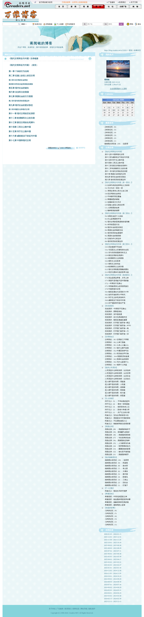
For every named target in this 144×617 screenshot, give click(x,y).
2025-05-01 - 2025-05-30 (112, 557)
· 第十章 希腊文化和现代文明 (115, 174)
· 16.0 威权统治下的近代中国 (114, 300)
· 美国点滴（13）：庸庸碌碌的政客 (117, 449)
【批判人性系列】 (111, 368)
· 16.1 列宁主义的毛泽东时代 (114, 297)
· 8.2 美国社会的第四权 (112, 236)
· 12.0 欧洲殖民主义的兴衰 (114, 267)
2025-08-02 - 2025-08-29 (112, 548)
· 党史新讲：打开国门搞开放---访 (116, 334)
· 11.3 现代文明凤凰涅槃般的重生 (116, 269)
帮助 (131, 24)
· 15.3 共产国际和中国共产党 (114, 303)
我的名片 (109, 55)
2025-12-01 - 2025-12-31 (112, 537)
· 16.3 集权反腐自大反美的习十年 (116, 292)
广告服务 (111, 2)
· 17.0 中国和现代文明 (112, 289)
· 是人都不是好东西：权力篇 (114, 393)
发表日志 (38, 24)
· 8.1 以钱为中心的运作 (112, 239)
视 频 (86, 7)
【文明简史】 (109, 337)
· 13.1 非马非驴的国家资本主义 (115, 253)
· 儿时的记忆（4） (110, 132)
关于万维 (134, 2)
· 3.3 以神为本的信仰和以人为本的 (117, 185)
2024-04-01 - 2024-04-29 (112, 593)
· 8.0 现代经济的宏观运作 (113, 241)
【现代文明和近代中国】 (113, 152)
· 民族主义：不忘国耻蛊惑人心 (115, 421)
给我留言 (71, 24)
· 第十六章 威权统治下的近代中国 (116, 157)
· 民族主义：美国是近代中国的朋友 (117, 418)
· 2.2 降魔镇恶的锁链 (111, 199)
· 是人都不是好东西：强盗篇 (114, 382)
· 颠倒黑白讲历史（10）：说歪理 (116, 144)
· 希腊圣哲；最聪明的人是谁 (114, 505)
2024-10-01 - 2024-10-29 (112, 576)
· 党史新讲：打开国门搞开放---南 (116, 328)
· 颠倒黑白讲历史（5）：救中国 (116, 474)
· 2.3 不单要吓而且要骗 (112, 196)
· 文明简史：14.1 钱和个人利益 (115, 365)
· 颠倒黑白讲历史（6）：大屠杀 (116, 471)
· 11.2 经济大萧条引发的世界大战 (116, 272)
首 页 (61, 7)
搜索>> (24, 24)
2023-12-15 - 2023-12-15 (112, 601)
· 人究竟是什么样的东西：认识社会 (117, 376)
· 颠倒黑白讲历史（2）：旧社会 (116, 483)
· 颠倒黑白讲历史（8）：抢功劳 (116, 466)
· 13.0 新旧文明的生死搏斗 (114, 255)
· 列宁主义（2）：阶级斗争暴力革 (117, 410)
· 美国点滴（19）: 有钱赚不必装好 (117, 432)
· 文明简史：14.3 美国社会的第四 (116, 359)
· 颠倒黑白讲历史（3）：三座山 (116, 480)
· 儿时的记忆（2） (110, 138)
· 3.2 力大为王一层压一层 (113, 188)
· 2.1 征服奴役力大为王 (112, 202)
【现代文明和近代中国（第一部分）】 (118, 182)
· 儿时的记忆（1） (110, 141)
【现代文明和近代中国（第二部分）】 (118, 213)
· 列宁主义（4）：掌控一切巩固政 (117, 404)
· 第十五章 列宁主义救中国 (114, 160)
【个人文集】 (109, 488)
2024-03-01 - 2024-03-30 (112, 596)
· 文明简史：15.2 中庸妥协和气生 (116, 351)
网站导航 (84, 609)
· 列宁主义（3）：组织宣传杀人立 (117, 407)
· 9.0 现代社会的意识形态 (113, 227)
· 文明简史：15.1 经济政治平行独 (116, 353)
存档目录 (109, 530)
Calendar (109, 94)
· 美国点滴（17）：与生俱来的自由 (117, 438)
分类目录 (109, 148)
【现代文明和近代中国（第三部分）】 (118, 244)
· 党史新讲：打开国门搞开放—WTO (117, 325)
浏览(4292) (52, 148)
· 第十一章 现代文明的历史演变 (115, 171)
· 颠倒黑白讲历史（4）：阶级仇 (116, 477)
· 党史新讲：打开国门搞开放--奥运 (117, 323)
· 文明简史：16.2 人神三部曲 (114, 342)
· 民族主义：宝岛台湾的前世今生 (116, 415)
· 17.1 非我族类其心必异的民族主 (116, 286)
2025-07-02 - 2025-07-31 (112, 551)
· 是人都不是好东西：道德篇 (114, 387)
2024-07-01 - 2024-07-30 (112, 585)
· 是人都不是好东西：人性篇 (114, 384)
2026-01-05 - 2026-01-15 (112, 534)
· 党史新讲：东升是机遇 (113, 314)
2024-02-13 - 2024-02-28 (112, 599)
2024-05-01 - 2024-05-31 (112, 590)
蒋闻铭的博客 (41, 43)
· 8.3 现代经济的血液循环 (113, 233)
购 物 (135, 7)
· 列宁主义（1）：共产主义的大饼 (117, 412)
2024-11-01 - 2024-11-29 (112, 573)
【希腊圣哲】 (109, 494)
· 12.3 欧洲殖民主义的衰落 (114, 258)
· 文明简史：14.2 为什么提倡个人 (116, 362)
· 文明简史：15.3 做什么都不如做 (116, 348)
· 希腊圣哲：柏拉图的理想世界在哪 (117, 499)
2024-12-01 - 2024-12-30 (112, 571)
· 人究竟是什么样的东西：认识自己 (117, 379)
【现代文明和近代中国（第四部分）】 (118, 275)
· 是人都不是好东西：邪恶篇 (114, 396)
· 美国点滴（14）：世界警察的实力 (117, 446)
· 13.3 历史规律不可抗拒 (113, 247)
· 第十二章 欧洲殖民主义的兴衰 (115, 168)
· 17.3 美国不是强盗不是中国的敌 (116, 281)
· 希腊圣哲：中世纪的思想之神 (115, 497)
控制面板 (49, 24)
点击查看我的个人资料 (118, 89)
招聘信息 (76, 609)
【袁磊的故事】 (110, 508)
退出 (139, 24)
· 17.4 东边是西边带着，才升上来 (116, 278)
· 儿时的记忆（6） (110, 127)
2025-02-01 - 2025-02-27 (112, 565)
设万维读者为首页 (45, 2)
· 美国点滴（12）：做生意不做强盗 (117, 452)
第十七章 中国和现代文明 (20, 140)
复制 (130, 50)
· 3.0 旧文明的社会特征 (112, 194)
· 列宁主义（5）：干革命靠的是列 (117, 401)
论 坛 (110, 7)
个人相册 (60, 24)
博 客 (98, 7)
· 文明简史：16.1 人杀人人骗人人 (116, 345)
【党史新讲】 (109, 306)
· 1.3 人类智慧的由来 (111, 208)
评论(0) (68, 148)
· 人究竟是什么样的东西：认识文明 (117, 373)
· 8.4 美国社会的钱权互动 (113, 230)
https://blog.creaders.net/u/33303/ (115, 50)
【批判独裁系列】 (111, 457)
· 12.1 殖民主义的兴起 (112, 264)
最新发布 (109, 123)
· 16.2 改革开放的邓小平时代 (114, 295)
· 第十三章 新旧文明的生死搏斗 (115, 166)
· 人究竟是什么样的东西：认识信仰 (117, 370)
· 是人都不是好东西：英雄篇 (114, 390)
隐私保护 (91, 609)
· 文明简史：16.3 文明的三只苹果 (116, 339)
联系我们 (122, 2)
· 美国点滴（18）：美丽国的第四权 (117, 435)
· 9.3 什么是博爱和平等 (112, 219)
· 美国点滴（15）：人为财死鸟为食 (117, 443)
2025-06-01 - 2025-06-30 (112, 554)
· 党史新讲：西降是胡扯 (113, 311)
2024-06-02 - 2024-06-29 (112, 587)
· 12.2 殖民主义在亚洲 (112, 261)
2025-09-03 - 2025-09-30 (112, 545)
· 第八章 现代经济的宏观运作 (115, 180)
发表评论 (81, 148)
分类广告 (123, 7)
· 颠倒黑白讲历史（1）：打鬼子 (116, 485)
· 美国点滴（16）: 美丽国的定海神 (117, 440)
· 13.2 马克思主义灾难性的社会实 (116, 250)
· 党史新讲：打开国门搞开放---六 (116, 331)
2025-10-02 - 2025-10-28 (112, 543)
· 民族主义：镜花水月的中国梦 (115, 491)
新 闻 (73, 7)
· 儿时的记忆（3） (110, 135)
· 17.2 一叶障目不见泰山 (113, 283)
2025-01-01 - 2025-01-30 (112, 568)
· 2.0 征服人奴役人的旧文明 (114, 205)
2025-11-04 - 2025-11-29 (112, 540)
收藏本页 (137, 50)
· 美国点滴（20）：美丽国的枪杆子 (117, 429)
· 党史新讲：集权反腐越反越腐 (115, 320)
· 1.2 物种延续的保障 (111, 210)
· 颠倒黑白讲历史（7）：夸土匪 (116, 468)
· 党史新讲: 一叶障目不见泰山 (115, 309)
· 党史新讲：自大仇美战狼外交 (115, 317)
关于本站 (52, 609)
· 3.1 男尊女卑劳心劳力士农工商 (116, 191)
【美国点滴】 (109, 426)
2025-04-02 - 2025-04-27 (112, 559)
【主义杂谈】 (109, 398)
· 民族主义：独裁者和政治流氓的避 (117, 424)
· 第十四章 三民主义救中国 (114, 163)
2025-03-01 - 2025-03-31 (112, 562)
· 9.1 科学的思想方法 (111, 224)
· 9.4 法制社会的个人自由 (113, 216)
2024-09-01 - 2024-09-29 (112, 579)
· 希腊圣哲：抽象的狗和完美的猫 (116, 502)
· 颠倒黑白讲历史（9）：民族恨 (116, 463)
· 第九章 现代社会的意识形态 (115, 177)
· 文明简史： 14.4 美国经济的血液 (116, 356)
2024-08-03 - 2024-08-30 (112, 582)
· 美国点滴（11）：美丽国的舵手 (116, 454)
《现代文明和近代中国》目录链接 (23, 58)
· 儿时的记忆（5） (110, 130)
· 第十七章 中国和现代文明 (114, 154)
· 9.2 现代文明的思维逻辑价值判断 (117, 222)
